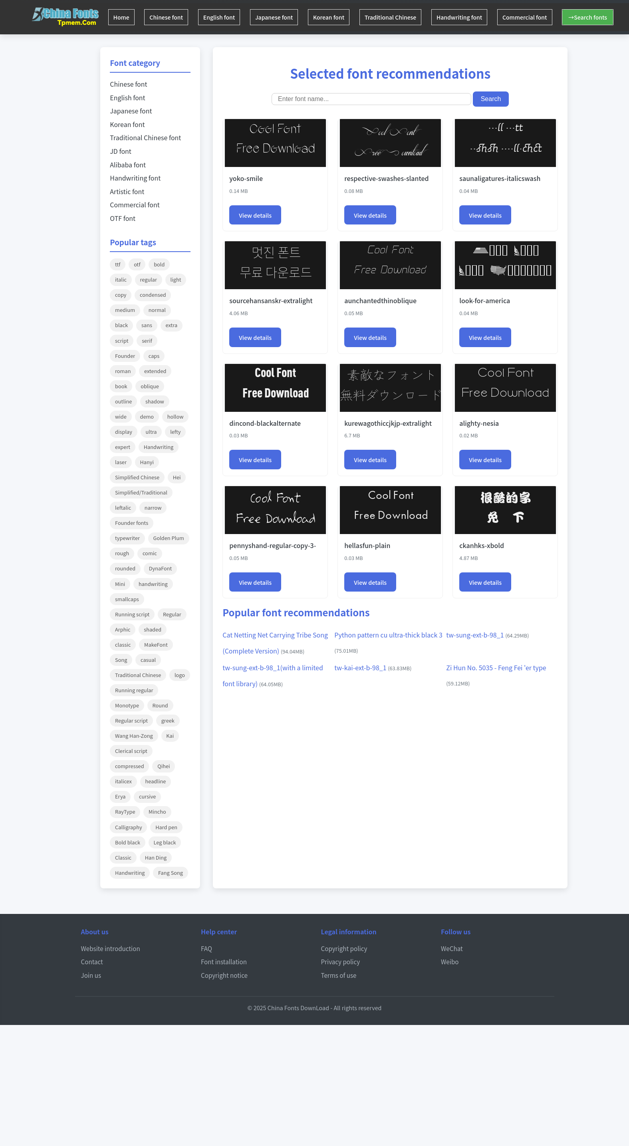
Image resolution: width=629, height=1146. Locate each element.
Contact (92, 961)
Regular (172, 614)
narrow (153, 507)
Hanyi (147, 462)
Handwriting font (478, 17)
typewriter (127, 538)
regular (148, 279)
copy (120, 294)
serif (147, 340)
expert (122, 447)
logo (180, 675)
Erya (120, 796)
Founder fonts (131, 522)
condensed (153, 294)
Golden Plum (168, 538)
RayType (125, 811)
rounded (125, 568)
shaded (152, 629)
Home (123, 17)
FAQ (206, 948)
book (121, 386)
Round (160, 705)
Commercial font (546, 17)
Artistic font (127, 191)
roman (123, 371)
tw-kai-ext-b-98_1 (372, 667)
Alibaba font (128, 164)
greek (168, 720)
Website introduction (110, 948)
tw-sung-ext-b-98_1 (487, 635)
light (176, 279)
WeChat (452, 948)
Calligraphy (128, 827)
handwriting (153, 584)
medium (125, 310)
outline (123, 401)
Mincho (157, 811)
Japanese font (284, 17)
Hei (177, 477)
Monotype (127, 705)
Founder (125, 355)
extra (172, 325)
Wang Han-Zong (134, 735)
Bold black (127, 842)
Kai (170, 735)
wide (121, 416)
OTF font (122, 218)
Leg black (165, 842)
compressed (129, 766)
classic (123, 644)
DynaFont (160, 568)
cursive (147, 796)
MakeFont (156, 644)
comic (150, 553)
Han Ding (156, 857)
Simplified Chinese (137, 477)
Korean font (341, 17)
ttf (118, 264)
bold (159, 264)
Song (121, 659)
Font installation (224, 961)
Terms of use (339, 975)
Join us (91, 975)
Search (491, 98)
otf (137, 264)
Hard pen (166, 827)
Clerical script (131, 751)
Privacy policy (340, 961)
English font (226, 17)
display (123, 431)
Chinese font (170, 17)
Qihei (163, 766)
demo (147, 416)
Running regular (134, 690)
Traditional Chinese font (145, 137)
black (121, 325)
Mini (120, 584)
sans (146, 325)
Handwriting (158, 447)
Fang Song (170, 872)
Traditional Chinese (406, 17)
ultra (151, 431)
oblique (150, 386)
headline (155, 781)
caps (154, 355)
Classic (123, 857)
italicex (123, 781)
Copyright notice (224, 975)
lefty (175, 431)
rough (122, 553)
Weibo (450, 961)
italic (121, 279)
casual (148, 659)
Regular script (131, 720)
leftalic (123, 507)
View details (255, 215)
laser (121, 462)
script (121, 340)
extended (155, 371)
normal (157, 310)
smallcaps (127, 599)
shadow (154, 401)
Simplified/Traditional (141, 492)
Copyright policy (344, 948)
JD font (120, 151)
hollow (175, 416)
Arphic (123, 629)
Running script (132, 614)
